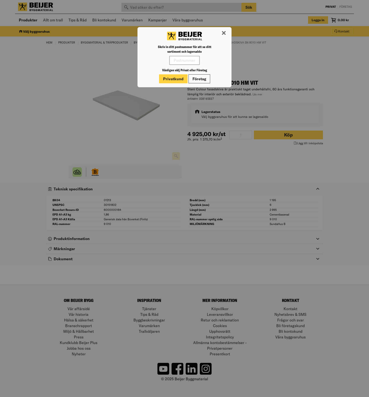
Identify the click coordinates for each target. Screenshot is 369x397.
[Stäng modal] (224, 33)
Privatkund (173, 78)
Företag (199, 78)
